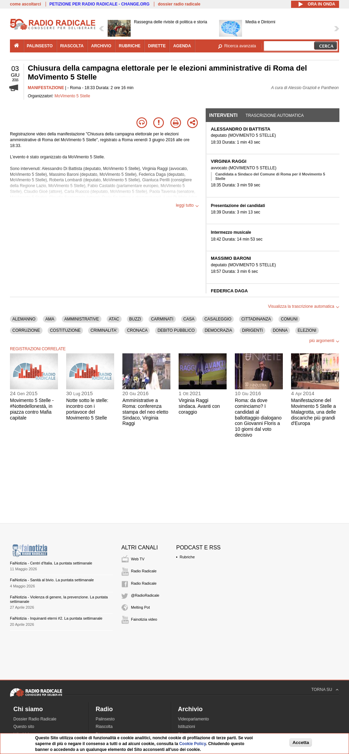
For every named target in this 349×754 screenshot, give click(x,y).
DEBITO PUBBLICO (175, 330)
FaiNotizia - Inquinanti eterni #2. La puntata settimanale (56, 618)
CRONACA (137, 330)
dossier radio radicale (179, 4)
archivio (101, 46)
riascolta (72, 46)
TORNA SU (321, 689)
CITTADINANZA (256, 319)
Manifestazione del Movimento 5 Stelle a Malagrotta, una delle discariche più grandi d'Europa (313, 412)
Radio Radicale (144, 571)
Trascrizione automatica (274, 115)
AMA (49, 319)
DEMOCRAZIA (218, 330)
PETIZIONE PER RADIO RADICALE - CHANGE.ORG (99, 4)
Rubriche (187, 557)
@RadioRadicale (145, 595)
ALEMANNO (23, 319)
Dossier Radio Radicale (34, 719)
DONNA (280, 330)
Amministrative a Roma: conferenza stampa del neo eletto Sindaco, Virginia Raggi (145, 412)
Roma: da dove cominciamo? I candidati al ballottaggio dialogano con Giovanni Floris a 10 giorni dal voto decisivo (258, 418)
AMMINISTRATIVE (81, 319)
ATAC (114, 319)
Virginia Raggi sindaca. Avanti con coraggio (199, 406)
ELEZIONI (307, 330)
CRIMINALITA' (104, 330)
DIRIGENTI (252, 330)
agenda (182, 46)
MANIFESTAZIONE (46, 87)
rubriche (129, 46)
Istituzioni (186, 726)
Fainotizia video (144, 619)
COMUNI (289, 319)
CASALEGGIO (217, 319)
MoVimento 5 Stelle (72, 96)
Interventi (223, 115)
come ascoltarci (25, 4)
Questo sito (23, 726)
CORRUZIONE (26, 330)
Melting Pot (140, 607)
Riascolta (104, 726)
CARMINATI (162, 319)
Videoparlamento (193, 719)
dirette (157, 46)
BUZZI (135, 319)
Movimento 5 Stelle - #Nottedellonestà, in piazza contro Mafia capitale (32, 409)
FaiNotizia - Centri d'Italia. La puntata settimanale (51, 563)
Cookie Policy (192, 743)
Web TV (137, 559)
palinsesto (40, 46)
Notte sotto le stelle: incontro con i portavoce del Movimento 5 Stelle (87, 409)
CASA (189, 319)
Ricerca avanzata (240, 46)
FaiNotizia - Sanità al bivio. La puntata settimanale (52, 580)
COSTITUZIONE (65, 330)
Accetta (300, 742)
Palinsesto (105, 719)
